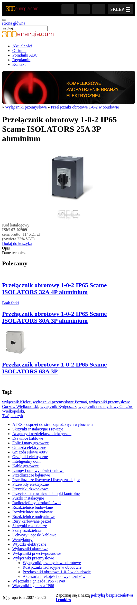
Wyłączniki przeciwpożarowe (36, 553)
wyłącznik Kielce (16, 402)
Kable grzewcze (25, 466)
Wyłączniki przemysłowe (26, 107)
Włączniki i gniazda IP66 (33, 586)
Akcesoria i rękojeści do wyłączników (54, 576)
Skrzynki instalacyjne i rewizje (37, 429)
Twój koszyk (12, 416)
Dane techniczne (15, 253)
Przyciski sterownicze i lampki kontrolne (46, 493)
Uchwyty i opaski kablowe (34, 535)
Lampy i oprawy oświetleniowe (38, 470)
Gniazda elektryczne (29, 447)
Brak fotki (10, 303)
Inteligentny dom (26, 461)
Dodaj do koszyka (17, 243)
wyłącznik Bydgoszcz (58, 406)
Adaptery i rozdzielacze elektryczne (41, 433)
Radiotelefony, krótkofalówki (36, 503)
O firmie (19, 50)
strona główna (13, 23)
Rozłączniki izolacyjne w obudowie (52, 567)
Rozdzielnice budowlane (32, 507)
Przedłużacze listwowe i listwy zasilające (46, 480)
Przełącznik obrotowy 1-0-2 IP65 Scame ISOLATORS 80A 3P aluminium (54, 317)
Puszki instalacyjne (28, 498)
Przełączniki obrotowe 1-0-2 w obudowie (85, 107)
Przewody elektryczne (30, 484)
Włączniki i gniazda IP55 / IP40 (38, 581)
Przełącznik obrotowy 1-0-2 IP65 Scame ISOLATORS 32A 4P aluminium (54, 288)
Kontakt (19, 64)
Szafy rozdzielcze (26, 530)
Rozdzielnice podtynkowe (33, 516)
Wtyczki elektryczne (29, 544)
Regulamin (21, 60)
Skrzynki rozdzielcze (29, 526)
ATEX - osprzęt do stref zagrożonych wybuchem (52, 424)
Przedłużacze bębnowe (31, 475)
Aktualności (22, 46)
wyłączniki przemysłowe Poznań (60, 402)
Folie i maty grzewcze (30, 443)
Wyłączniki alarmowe (30, 549)
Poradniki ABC (25, 55)
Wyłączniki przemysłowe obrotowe (52, 562)
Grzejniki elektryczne (30, 457)
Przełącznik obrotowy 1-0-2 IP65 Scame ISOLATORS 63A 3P (54, 368)
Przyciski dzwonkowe (30, 489)
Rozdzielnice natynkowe (32, 512)
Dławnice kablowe (27, 438)
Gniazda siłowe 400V (30, 452)
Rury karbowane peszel (31, 521)
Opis (6, 248)
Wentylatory (22, 539)
